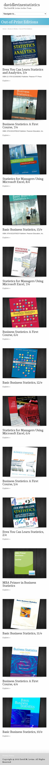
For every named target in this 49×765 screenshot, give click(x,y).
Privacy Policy (8, 756)
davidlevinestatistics (22, 5)
